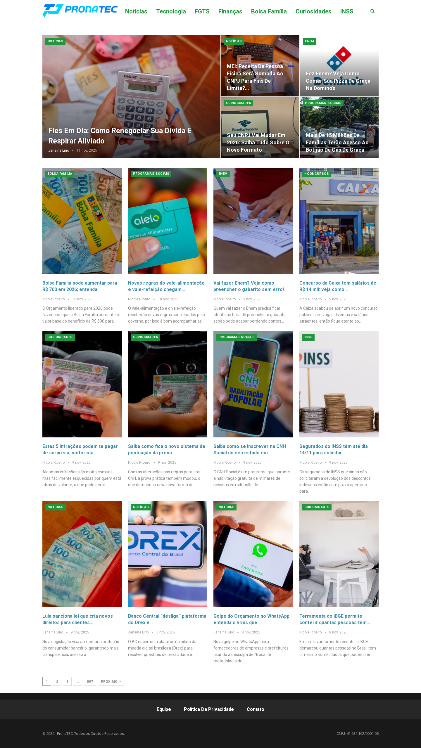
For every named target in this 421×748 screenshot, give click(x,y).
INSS (308, 337)
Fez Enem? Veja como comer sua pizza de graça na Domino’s (338, 80)
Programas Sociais (323, 103)
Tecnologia (171, 11)
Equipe (164, 709)
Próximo (111, 681)
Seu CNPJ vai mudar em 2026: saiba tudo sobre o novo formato (258, 142)
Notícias (136, 11)
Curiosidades (314, 11)
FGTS (202, 11)
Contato (255, 709)
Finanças (230, 11)
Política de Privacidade (209, 709)
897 (90, 682)
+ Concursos (316, 174)
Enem (309, 41)
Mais (346, 11)
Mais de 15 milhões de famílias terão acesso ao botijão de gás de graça (337, 142)
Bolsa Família (269, 11)
